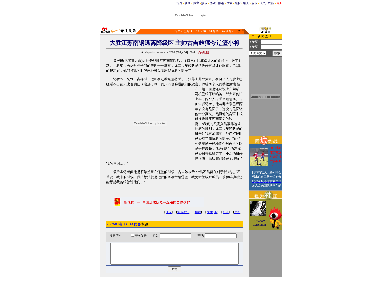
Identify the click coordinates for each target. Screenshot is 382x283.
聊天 (246, 3)
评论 (169, 212)
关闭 (237, 212)
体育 (196, 3)
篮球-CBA (191, 31)
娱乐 (204, 3)
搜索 (229, 3)
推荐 (198, 212)
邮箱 (221, 3)
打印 (226, 212)
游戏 (213, 3)
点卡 (254, 3)
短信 (238, 3)
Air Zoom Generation (259, 222)
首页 (179, 3)
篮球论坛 (183, 212)
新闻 (188, 3)
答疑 (271, 3)
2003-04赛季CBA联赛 (216, 31)
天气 (263, 3)
